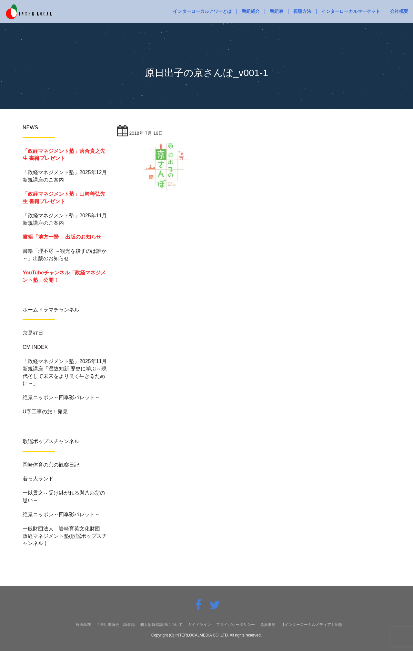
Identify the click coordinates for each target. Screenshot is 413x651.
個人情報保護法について (161, 624)
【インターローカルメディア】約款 (312, 624)
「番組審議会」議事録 (115, 624)
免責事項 (268, 624)
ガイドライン (199, 624)
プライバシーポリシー (235, 624)
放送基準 (83, 624)
